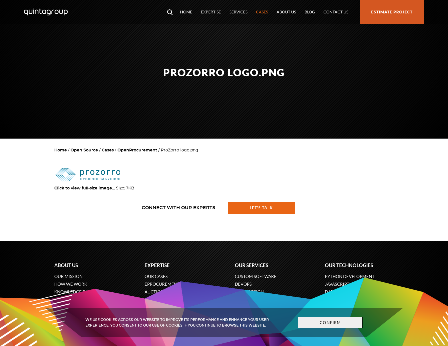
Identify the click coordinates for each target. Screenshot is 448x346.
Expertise (211, 12)
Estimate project (392, 12)
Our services (251, 265)
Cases (262, 12)
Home (186, 12)
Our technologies (349, 265)
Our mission (68, 276)
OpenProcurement (137, 150)
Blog (310, 12)
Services (238, 12)
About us (286, 12)
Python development (350, 276)
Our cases (156, 276)
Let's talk (261, 207)
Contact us (335, 12)
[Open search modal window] (170, 12)
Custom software (256, 276)
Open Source (84, 150)
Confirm (330, 322)
